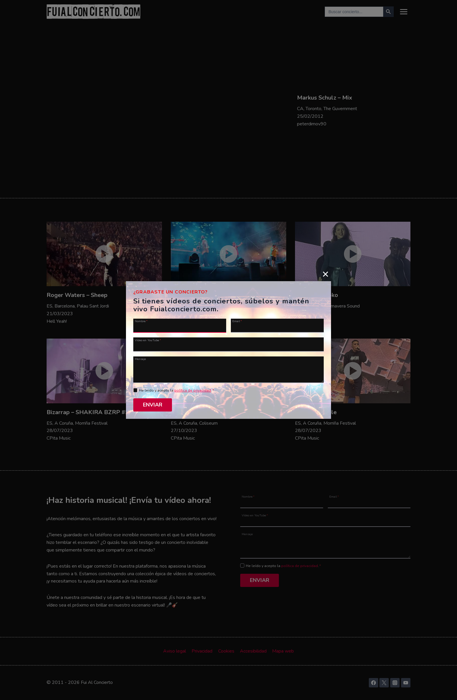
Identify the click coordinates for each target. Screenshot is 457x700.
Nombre (141, 321)
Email (237, 321)
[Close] (325, 273)
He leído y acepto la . (176, 390)
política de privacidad (192, 390)
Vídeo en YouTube (148, 340)
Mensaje (140, 359)
